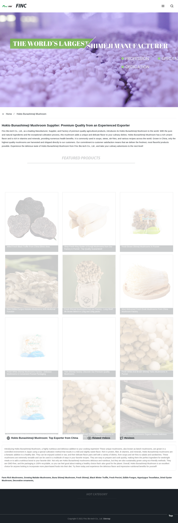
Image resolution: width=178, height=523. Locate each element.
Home (9, 114)
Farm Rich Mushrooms (12, 477)
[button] (163, 6)
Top (171, 515)
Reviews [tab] (127, 438)
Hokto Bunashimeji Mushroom (31, 114)
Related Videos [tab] (99, 438)
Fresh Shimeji (82, 477)
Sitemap (106, 519)
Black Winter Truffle (99, 477)
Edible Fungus (129, 477)
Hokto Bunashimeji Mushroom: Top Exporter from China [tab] (42, 438)
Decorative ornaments (23, 480)
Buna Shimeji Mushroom (63, 477)
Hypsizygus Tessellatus (148, 477)
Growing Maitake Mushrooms (37, 477)
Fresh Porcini (115, 477)
